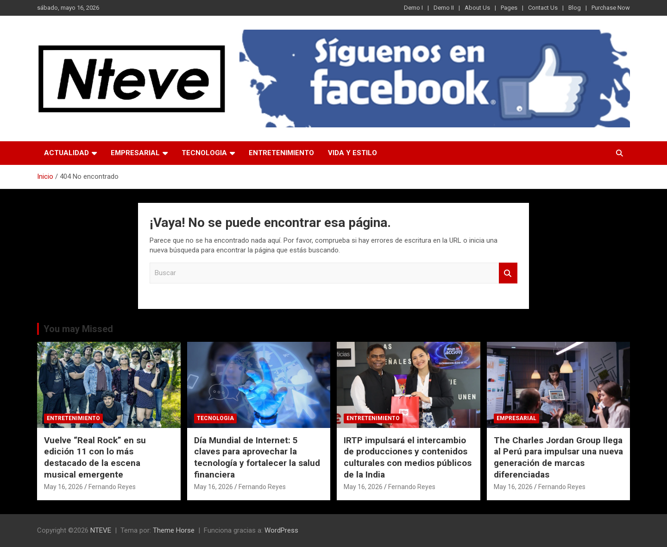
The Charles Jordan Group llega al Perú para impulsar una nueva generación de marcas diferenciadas (558, 457)
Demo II (444, 7)
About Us (477, 7)
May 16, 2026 (63, 486)
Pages (509, 7)
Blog (574, 7)
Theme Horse (174, 530)
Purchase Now (610, 7)
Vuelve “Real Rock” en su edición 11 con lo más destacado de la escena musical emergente (95, 457)
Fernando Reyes (112, 486)
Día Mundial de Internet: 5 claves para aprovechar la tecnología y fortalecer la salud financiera (257, 457)
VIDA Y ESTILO (352, 153)
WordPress (281, 530)
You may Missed (78, 328)
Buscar (508, 273)
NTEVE (100, 530)
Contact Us (543, 7)
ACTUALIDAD (66, 153)
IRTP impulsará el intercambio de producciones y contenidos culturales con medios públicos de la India (408, 457)
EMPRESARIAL (135, 153)
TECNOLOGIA (204, 153)
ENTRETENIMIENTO (281, 153)
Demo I (413, 7)
